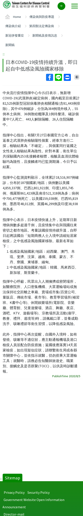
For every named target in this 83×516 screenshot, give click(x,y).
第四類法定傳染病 (41, 26)
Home (17, 17)
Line (58, 77)
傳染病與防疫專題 (41, 17)
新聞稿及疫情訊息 (44, 35)
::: (4, 54)
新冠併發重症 (14, 35)
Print (67, 77)
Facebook (49, 77)
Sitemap (12, 478)
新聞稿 (10, 45)
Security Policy (38, 492)
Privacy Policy (14, 492)
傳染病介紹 (13, 26)
